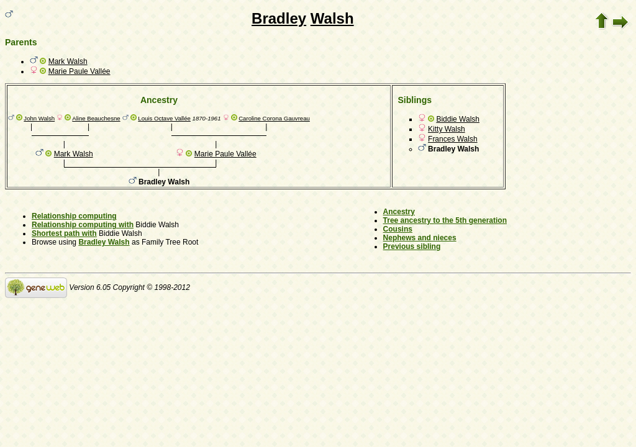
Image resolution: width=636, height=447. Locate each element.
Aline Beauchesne (96, 118)
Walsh (332, 18)
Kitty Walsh (446, 129)
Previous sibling (412, 246)
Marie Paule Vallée (79, 71)
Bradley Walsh (103, 242)
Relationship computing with (83, 224)
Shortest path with (64, 233)
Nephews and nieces (420, 237)
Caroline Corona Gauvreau (274, 118)
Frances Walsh (453, 139)
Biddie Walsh (457, 119)
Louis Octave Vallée (164, 118)
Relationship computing (74, 216)
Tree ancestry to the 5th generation (445, 220)
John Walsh (39, 118)
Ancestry (399, 211)
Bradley (279, 18)
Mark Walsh (68, 61)
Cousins (397, 229)
